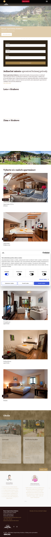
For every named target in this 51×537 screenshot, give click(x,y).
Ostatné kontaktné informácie (11, 520)
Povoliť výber (25, 283)
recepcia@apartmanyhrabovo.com (12, 517)
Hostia (7, 55)
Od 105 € (5, 199)
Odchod (7, 49)
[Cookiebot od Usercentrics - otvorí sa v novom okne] (43, 253)
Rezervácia (26, 1)
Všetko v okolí (43, 469)
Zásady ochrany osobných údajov (38, 511)
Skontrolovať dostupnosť (25, 63)
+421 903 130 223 (7, 519)
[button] (1, 17)
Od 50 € (5, 357)
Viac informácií (6, 34)
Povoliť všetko (41, 283)
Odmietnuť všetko (9, 283)
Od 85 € (5, 239)
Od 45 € (5, 396)
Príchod (7, 43)
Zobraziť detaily (43, 279)
